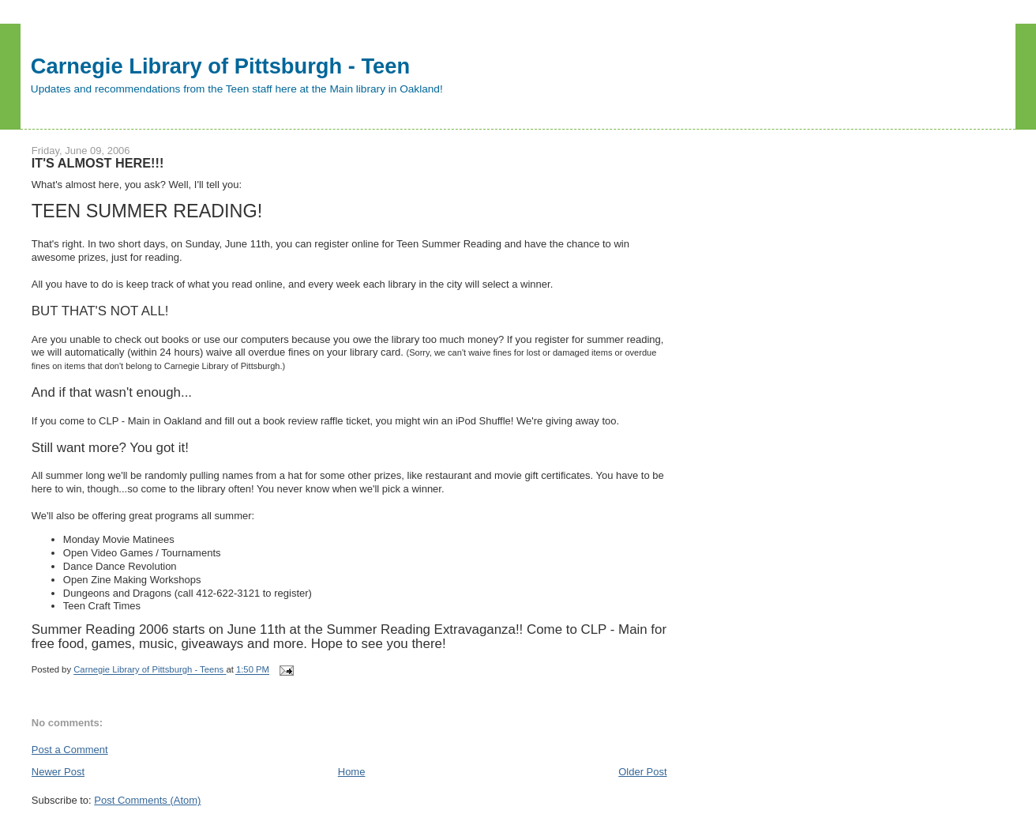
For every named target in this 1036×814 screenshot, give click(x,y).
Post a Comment (70, 750)
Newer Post (58, 772)
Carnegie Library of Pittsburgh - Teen (220, 66)
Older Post (642, 772)
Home (352, 772)
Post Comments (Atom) (147, 800)
